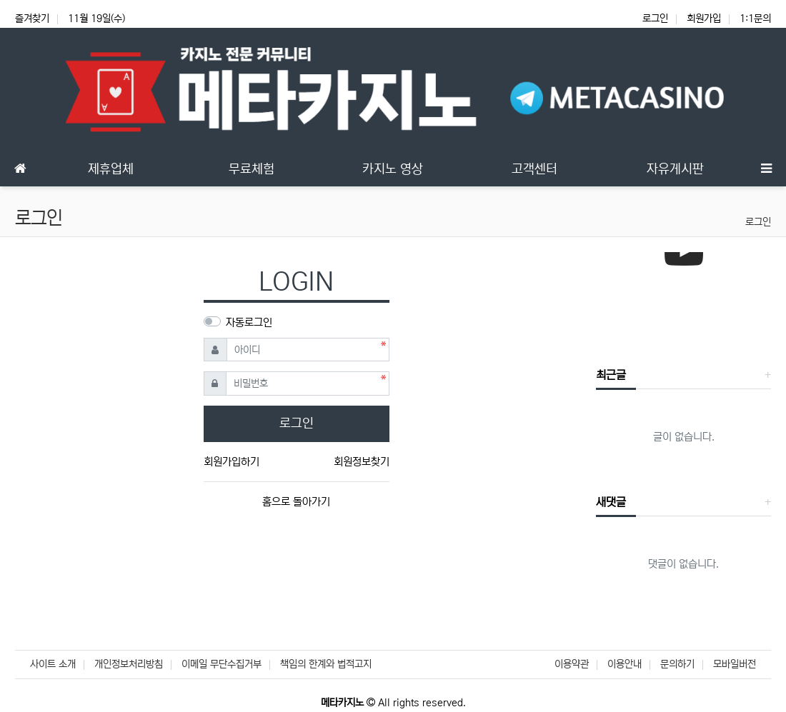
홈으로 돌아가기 (296, 502)
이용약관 (571, 664)
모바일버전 (734, 664)
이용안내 (624, 664)
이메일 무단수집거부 (221, 664)
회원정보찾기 (361, 462)
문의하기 (677, 664)
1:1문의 (755, 18)
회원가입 (704, 18)
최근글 (611, 374)
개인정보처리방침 (128, 664)
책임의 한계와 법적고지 (326, 664)
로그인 (655, 18)
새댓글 (611, 502)
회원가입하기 (231, 462)
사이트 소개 (53, 664)
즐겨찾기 (32, 18)
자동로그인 (249, 322)
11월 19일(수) (96, 18)
